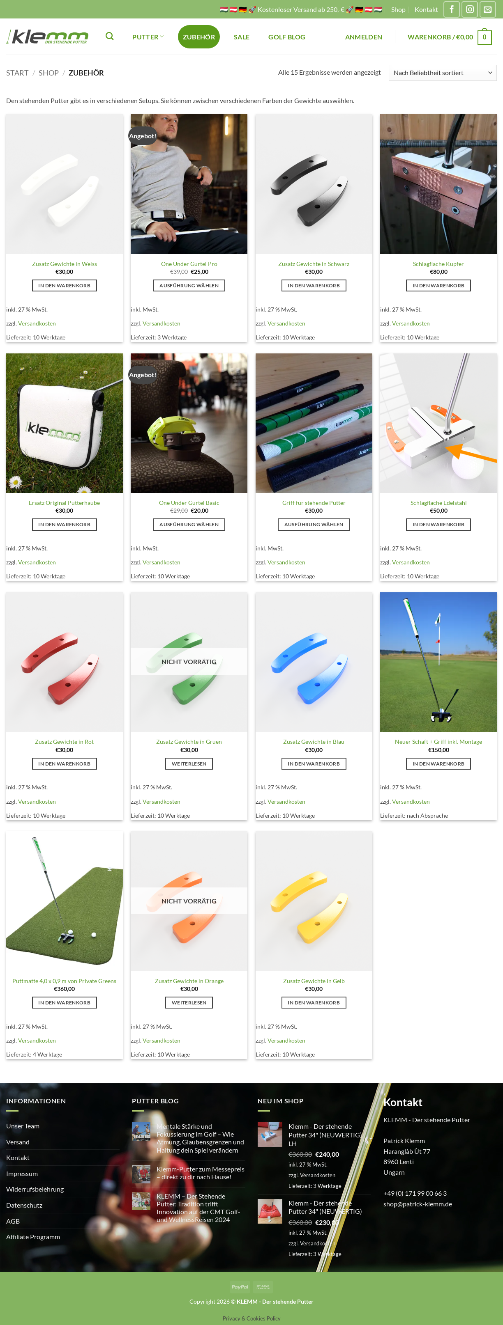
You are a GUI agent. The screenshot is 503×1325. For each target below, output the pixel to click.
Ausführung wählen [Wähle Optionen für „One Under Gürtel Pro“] (189, 285)
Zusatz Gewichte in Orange (189, 980)
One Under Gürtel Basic (189, 502)
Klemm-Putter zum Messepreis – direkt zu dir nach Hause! (201, 1173)
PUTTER (148, 36)
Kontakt (426, 9)
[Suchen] (109, 36)
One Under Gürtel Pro (189, 263)
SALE (241, 37)
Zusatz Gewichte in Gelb (314, 980)
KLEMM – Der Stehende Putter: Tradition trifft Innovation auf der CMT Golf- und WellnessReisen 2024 (198, 1208)
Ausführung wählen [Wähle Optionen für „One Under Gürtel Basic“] (189, 524)
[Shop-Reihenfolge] (443, 73)
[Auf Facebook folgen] (451, 9)
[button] (364, 36)
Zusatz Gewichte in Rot (64, 741)
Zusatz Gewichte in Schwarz (313, 263)
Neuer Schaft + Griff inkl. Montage (438, 741)
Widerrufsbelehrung (35, 1189)
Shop (398, 9)
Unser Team (22, 1126)
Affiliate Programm (33, 1236)
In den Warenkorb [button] (64, 285)
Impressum (22, 1173)
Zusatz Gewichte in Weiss (64, 263)
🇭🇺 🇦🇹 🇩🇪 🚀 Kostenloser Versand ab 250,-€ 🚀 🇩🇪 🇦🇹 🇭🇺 (301, 9)
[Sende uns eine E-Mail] (488, 9)
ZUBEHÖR (199, 37)
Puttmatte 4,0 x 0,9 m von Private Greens (64, 980)
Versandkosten (37, 323)
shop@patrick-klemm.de (417, 1204)
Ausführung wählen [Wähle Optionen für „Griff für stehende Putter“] (314, 524)
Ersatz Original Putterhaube (64, 502)
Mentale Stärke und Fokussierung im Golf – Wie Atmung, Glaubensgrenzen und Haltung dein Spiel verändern (200, 1138)
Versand (18, 1142)
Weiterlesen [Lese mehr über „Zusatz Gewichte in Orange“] (189, 1002)
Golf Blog (286, 37)
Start (17, 72)
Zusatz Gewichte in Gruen (189, 741)
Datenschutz (24, 1205)
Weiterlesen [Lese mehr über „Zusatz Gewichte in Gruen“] (189, 763)
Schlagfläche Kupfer (438, 263)
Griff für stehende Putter (314, 502)
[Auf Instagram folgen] (469, 9)
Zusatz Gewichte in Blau (313, 741)
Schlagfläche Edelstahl (439, 502)
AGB (13, 1221)
